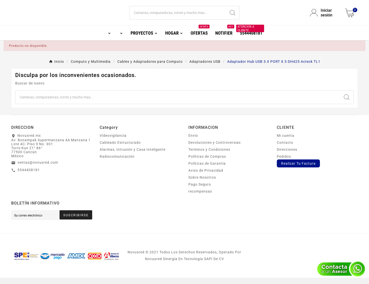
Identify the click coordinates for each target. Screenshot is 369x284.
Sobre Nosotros (202, 184)
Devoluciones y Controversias (214, 149)
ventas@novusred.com (37, 169)
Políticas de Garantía (207, 170)
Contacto (285, 149)
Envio (193, 142)
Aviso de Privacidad (205, 177)
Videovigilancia (113, 142)
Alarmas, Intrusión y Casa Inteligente (132, 156)
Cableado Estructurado (120, 149)
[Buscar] (178, 15)
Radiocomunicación (117, 163)
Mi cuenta (285, 142)
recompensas (200, 198)
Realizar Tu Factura (298, 170)
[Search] (232, 16)
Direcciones (287, 156)
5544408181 (28, 176)
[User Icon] (324, 16)
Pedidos (284, 163)
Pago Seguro (199, 191)
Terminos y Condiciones (209, 156)
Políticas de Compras (207, 163)
